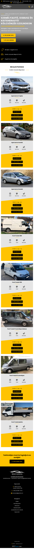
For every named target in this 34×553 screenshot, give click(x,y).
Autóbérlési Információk (17, 510)
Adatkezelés (17, 541)
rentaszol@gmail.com (18, 2)
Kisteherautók (17, 507)
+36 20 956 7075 (17, 115)
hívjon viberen (17, 118)
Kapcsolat (17, 512)
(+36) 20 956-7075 (26, 1)
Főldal (17, 501)
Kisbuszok (17, 505)
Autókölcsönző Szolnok (17, 477)
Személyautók (17, 503)
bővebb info (17, 112)
